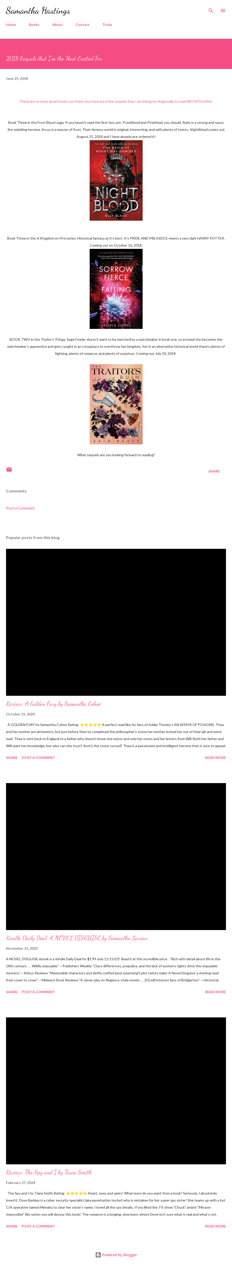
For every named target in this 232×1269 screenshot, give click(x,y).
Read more (215, 757)
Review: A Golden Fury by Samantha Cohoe (53, 703)
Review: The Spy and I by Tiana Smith (49, 1172)
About (57, 24)
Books (34, 24)
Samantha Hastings (38, 10)
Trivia (107, 24)
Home (11, 24)
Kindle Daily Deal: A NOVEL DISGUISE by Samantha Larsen (76, 938)
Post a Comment (20, 508)
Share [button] (214, 471)
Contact (83, 24)
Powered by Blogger (116, 1254)
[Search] (211, 9)
